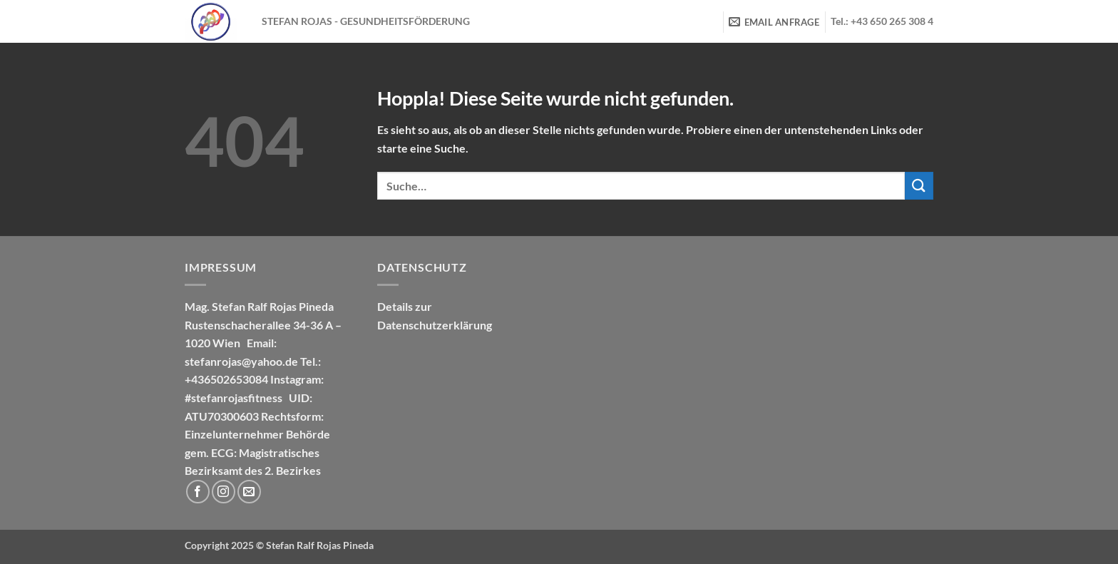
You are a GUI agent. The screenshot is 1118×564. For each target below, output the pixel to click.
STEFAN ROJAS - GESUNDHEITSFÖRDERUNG (366, 21)
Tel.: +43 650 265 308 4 (882, 21)
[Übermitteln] (919, 186)
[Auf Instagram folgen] (223, 491)
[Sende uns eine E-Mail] (249, 491)
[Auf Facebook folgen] (198, 491)
